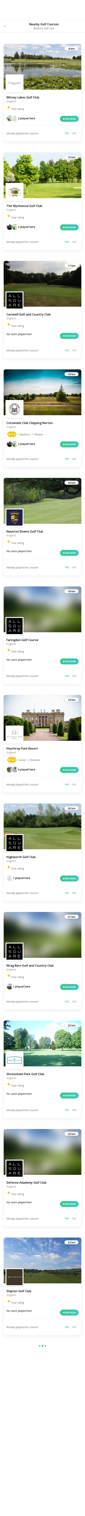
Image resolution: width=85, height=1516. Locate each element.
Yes (67, 133)
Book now (69, 118)
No (74, 133)
